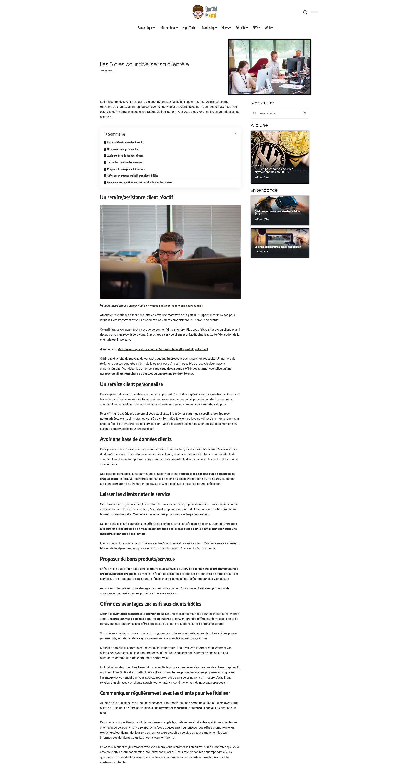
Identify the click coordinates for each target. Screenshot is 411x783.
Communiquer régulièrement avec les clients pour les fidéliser (139, 182)
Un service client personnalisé (123, 148)
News (258, 165)
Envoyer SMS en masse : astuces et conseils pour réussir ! (167, 305)
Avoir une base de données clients (125, 155)
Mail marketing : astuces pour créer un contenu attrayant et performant (165, 349)
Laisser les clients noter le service (124, 162)
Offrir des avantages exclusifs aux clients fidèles (132, 175)
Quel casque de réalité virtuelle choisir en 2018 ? (278, 213)
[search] (305, 12)
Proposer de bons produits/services (125, 168)
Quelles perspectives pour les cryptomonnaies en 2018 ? (274, 170)
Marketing (108, 70)
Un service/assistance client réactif (125, 142)
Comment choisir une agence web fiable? (278, 247)
